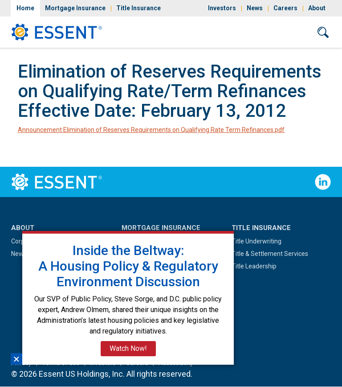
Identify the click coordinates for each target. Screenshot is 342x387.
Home (25, 8)
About (317, 8)
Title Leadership (254, 266)
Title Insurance (138, 8)
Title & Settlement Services (270, 253)
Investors (222, 8)
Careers (285, 8)
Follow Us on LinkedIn (323, 182)
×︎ (16, 359)
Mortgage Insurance (75, 8)
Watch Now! (128, 348)
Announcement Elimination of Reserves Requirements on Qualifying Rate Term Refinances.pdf (151, 129)
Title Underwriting (256, 241)
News (255, 8)
